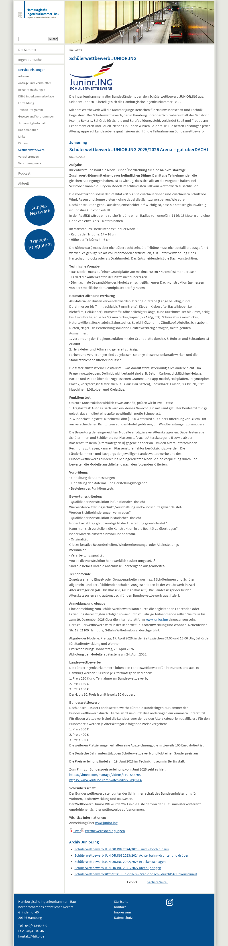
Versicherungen (28, 157)
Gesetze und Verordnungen (36, 116)
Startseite (75, 49)
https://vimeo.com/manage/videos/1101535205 (105, 774)
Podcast (24, 173)
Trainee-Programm (30, 110)
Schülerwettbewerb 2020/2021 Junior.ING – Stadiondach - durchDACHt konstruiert (136, 874)
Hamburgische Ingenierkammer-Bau (38, 14)
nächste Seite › (157, 882)
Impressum (122, 912)
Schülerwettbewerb (31, 150)
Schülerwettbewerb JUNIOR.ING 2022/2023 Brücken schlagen (120, 861)
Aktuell (23, 183)
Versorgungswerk (29, 163)
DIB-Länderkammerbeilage (36, 96)
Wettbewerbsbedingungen (105, 831)
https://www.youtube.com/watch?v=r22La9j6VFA (105, 780)
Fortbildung (26, 103)
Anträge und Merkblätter (34, 83)
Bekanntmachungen (31, 90)
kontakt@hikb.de (31, 936)
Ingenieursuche (30, 59)
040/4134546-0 (36, 925)
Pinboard (24, 143)
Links (21, 136)
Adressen (24, 76)
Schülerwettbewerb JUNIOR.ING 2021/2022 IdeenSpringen (118, 868)
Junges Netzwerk (40, 209)
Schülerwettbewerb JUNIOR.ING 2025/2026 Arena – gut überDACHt (138, 149)
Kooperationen (28, 130)
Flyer (77, 831)
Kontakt (120, 907)
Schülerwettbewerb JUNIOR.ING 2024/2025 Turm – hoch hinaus (122, 849)
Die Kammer (27, 49)
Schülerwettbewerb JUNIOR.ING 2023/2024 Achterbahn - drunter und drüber (132, 855)
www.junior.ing (156, 619)
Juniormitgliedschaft (32, 123)
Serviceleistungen (31, 69)
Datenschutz (123, 917)
